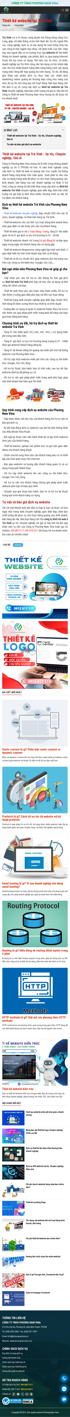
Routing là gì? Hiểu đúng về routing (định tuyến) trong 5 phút (35, 952)
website (18, 545)
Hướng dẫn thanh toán (11, 1358)
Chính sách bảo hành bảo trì (13, 1362)
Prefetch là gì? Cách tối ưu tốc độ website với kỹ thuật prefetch (31, 818)
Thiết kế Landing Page (36, 1202)
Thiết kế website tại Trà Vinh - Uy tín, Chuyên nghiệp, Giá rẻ (34, 137)
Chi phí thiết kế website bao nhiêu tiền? (43, 1238)
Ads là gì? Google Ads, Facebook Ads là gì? (45, 1274)
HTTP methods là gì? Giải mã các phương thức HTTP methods (34, 1019)
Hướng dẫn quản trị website (13, 1371)
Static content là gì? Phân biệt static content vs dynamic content (31, 751)
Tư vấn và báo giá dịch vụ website (24, 144)
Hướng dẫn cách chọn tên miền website (43, 1256)
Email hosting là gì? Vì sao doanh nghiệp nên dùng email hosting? (32, 885)
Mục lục (34, 130)
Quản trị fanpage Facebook (38, 1292)
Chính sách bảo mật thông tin (14, 1366)
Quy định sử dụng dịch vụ (12, 1353)
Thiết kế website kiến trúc (18, 1089)
